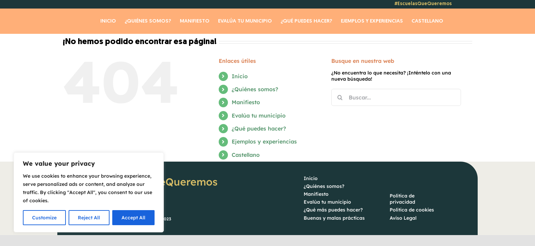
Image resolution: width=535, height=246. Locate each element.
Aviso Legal (403, 218)
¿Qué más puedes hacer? (333, 210)
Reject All (89, 218)
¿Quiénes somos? (255, 89)
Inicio (240, 76)
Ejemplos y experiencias (264, 141)
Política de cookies (412, 210)
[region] (89, 192)
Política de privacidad (402, 199)
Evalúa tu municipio (259, 115)
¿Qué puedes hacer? (259, 128)
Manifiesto (246, 102)
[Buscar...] (396, 97)
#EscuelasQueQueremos (423, 3)
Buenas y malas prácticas (334, 218)
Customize (44, 218)
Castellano (246, 155)
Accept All (133, 218)
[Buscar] (339, 97)
